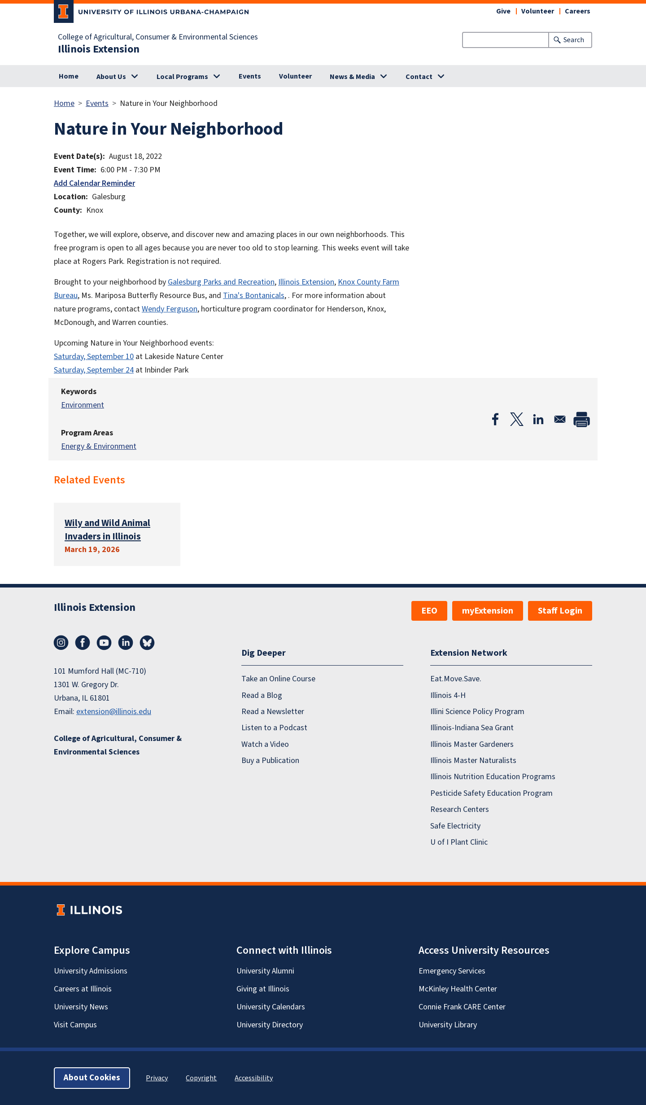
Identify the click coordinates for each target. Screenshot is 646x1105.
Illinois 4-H (448, 695)
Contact (419, 77)
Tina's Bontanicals (253, 295)
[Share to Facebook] (495, 419)
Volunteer (537, 11)
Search (573, 40)
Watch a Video (265, 744)
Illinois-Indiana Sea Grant (472, 728)
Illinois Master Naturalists (473, 760)
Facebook (82, 643)
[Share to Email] (560, 419)
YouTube (104, 643)
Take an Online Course (278, 678)
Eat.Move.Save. (455, 678)
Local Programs (182, 77)
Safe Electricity (455, 826)
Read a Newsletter (272, 711)
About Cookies (92, 1078)
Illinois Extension (99, 49)
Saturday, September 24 (94, 370)
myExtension (487, 611)
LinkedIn (125, 643)
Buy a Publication (270, 760)
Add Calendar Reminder (94, 183)
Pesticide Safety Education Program (491, 793)
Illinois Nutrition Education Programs (492, 777)
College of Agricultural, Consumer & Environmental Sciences (158, 37)
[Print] (581, 419)
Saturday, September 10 (94, 356)
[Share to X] (517, 419)
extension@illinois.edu (113, 711)
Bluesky (147, 643)
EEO (429, 611)
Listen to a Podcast (274, 728)
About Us (111, 77)
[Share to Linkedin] (538, 419)
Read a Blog (261, 695)
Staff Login (560, 611)
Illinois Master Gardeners (472, 744)
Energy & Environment (98, 446)
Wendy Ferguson (169, 309)
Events (250, 76)
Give (503, 11)
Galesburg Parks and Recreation (221, 282)
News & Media (352, 77)
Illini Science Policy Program (477, 711)
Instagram (61, 643)
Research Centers (459, 809)
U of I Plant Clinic (459, 842)
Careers (577, 11)
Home (69, 76)
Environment (82, 405)
